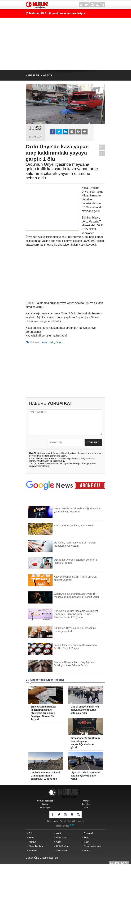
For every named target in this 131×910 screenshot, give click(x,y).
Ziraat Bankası (36, 846)
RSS (86, 807)
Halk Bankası (63, 846)
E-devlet (33, 850)
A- (102, 153)
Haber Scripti (62, 825)
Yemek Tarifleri (45, 800)
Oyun (45, 804)
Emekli (87, 850)
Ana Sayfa (45, 807)
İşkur (86, 841)
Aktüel (59, 833)
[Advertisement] (65, 44)
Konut (87, 837)
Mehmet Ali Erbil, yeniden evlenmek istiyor (57, 13)
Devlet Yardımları (92, 846)
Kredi (31, 837)
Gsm (58, 841)
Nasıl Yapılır (62, 837)
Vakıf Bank (61, 850)
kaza (44, 342)
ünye (58, 342)
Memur (32, 841)
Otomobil (88, 833)
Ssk (31, 833)
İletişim (86, 804)
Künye (86, 800)
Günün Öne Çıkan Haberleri (42, 857)
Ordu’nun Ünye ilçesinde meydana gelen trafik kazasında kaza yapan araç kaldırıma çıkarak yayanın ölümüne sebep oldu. (62, 171)
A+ (102, 147)
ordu (51, 342)
